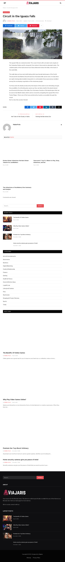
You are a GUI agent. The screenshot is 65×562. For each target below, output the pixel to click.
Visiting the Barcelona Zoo (43, 117)
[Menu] (5, 3)
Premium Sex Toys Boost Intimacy (21, 235)
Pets (4, 291)
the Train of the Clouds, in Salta (20, 117)
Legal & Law (6, 285)
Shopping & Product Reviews (11, 298)
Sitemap (29, 557)
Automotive (6, 259)
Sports (5, 301)
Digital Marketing (8, 266)
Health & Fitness (7, 279)
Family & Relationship (9, 269)
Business (5, 262)
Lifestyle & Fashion (8, 288)
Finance (5, 272)
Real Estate (6, 295)
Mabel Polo (11, 21)
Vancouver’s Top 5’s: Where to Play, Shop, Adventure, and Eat (46, 162)
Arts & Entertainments (9, 256)
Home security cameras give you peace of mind (25, 243)
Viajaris (41, 554)
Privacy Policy (36, 557)
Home (4, 7)
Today (4, 304)
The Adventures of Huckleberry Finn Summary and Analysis (17, 188)
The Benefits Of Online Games (21, 217)
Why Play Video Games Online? (21, 226)
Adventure (6, 12)
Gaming (5, 275)
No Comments (40, 21)
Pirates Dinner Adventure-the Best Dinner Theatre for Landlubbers (16, 162)
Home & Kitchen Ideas (9, 282)
